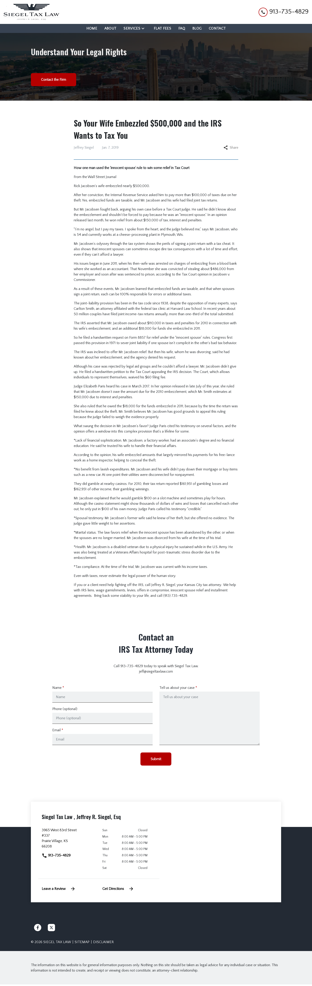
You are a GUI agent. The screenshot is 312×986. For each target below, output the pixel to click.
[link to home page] (31, 12)
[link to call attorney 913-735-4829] (284, 12)
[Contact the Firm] (53, 79)
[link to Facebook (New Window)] (37, 929)
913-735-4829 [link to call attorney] (56, 857)
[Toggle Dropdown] (144, 28)
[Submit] (155, 760)
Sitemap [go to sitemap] (82, 944)
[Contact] (217, 28)
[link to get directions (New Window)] (69, 841)
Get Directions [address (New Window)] (118, 890)
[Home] (92, 28)
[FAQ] (182, 28)
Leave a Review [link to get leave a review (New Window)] (59, 890)
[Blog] (196, 28)
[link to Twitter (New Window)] (51, 929)
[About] (110, 28)
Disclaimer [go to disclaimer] (103, 944)
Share (231, 148)
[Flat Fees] (162, 28)
